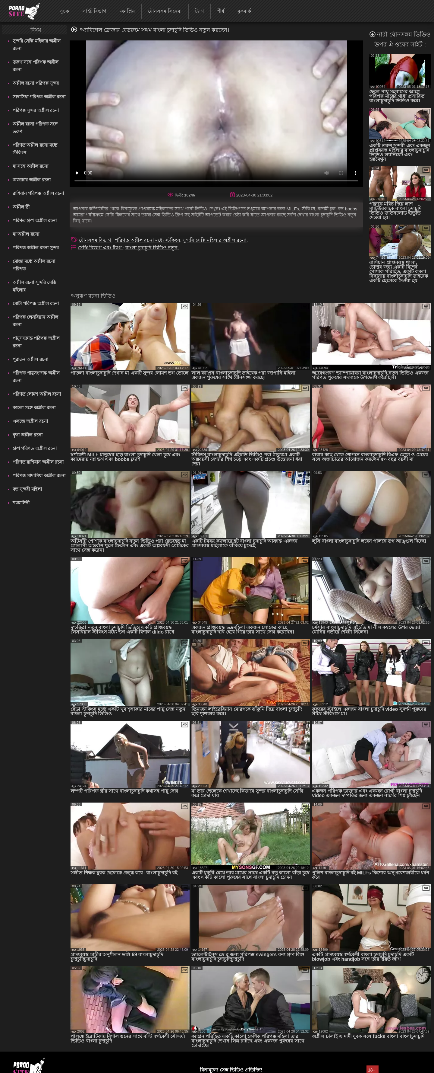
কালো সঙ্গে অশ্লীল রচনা (34, 407)
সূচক (64, 11)
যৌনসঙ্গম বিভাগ (95, 240)
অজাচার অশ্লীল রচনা (31, 179)
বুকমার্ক (244, 11)
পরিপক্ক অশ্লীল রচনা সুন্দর (36, 247)
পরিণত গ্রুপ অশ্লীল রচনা (35, 220)
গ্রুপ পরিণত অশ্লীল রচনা (35, 448)
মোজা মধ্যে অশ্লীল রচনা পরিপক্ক (34, 265)
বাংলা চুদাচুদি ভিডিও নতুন (151, 247)
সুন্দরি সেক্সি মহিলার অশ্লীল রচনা (37, 44)
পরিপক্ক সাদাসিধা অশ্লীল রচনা (39, 475)
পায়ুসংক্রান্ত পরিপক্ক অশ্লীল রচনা (36, 342)
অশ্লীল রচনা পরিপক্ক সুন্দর (36, 83)
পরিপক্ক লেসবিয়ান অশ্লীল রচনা (35, 321)
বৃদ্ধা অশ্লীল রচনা (27, 434)
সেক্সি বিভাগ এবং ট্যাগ (100, 247)
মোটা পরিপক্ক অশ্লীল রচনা (36, 303)
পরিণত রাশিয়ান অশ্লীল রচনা (38, 462)
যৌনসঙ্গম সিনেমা (164, 11)
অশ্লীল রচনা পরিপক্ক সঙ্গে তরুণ (35, 127)
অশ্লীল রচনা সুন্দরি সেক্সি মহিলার (34, 286)
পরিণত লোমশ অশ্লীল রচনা (37, 394)
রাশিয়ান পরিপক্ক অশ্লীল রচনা (38, 193)
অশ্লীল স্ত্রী (21, 206)
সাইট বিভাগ (94, 11)
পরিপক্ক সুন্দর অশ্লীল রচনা (36, 110)
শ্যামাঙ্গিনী (21, 502)
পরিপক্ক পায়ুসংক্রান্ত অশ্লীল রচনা (36, 376)
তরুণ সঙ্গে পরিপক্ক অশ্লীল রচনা (35, 65)
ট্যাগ (199, 11)
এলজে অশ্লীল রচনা (30, 421)
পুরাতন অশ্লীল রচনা (30, 359)
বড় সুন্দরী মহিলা (27, 489)
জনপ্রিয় (127, 11)
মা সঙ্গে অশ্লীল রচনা (30, 166)
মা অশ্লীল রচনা (26, 234)
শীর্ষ (220, 11)
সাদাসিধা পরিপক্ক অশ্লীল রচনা (39, 96)
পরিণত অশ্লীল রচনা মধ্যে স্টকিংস (35, 148)
